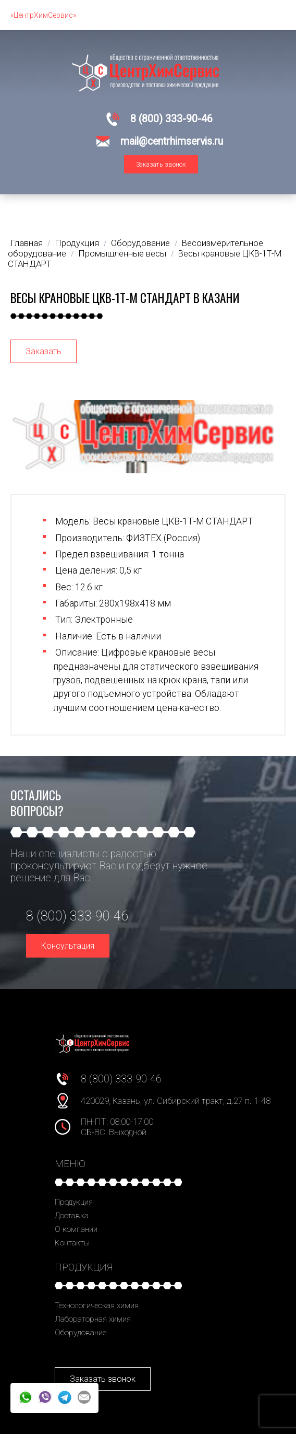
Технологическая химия (97, 1305)
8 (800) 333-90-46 (171, 119)
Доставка (72, 1215)
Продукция (74, 1202)
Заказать (43, 351)
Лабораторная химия (93, 1319)
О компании (76, 1229)
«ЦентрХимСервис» (43, 15)
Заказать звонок (161, 164)
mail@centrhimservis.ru (171, 141)
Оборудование (80, 1332)
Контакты (72, 1243)
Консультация (67, 946)
